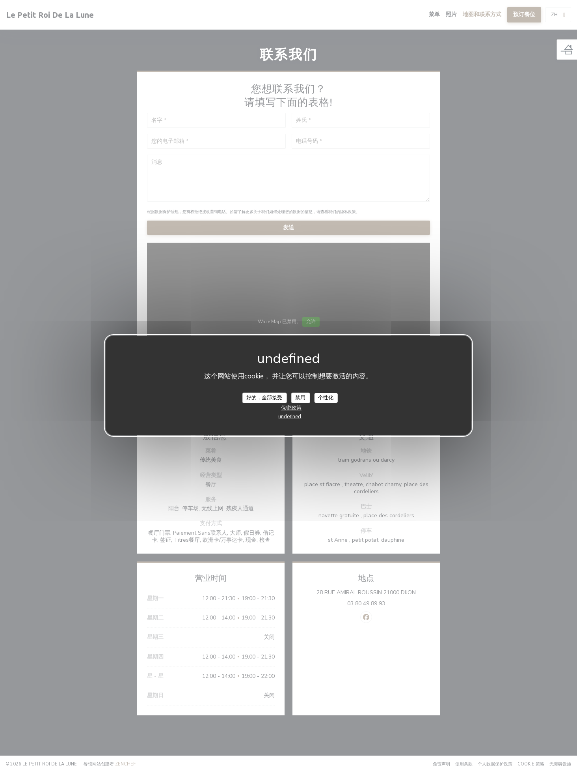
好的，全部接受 (264, 397)
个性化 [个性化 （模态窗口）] (325, 397)
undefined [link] (289, 416)
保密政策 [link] (291, 408)
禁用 (300, 397)
